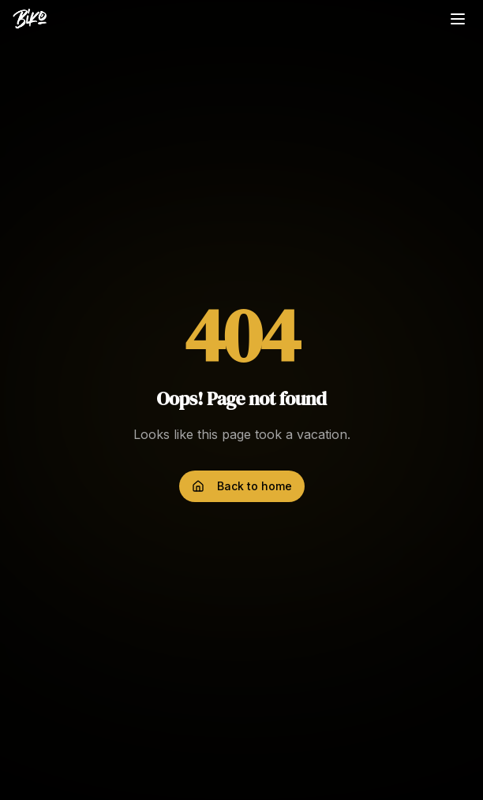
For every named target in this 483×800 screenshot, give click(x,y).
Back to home (242, 486)
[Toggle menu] (458, 19)
